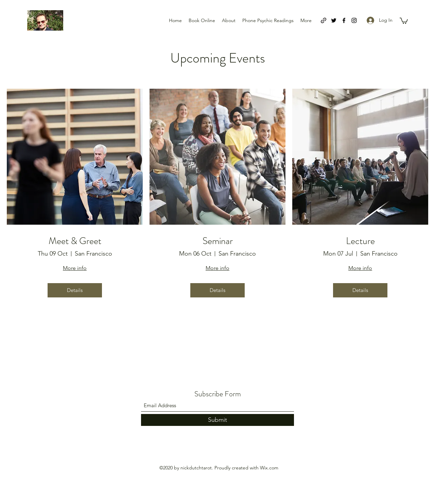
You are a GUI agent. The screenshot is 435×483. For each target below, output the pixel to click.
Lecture (360, 241)
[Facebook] (344, 20)
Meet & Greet (75, 241)
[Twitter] (333, 20)
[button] (404, 20)
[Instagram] (354, 20)
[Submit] (217, 420)
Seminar (218, 241)
